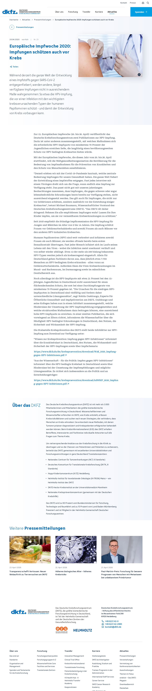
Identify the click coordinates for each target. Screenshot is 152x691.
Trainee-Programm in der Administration (102, 671)
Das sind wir (14, 656)
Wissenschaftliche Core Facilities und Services (46, 665)
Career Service (98, 680)
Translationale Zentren (46, 670)
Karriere (96, 651)
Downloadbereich (127, 684)
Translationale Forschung (75, 667)
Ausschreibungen (126, 670)
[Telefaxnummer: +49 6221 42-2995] (111, 624)
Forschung (42, 651)
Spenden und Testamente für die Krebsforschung (20, 671)
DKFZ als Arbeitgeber (100, 659)
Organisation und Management (16, 665)
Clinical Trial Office (72, 659)
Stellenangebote (99, 656)
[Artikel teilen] (14, 66)
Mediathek (124, 688)
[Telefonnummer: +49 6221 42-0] (111, 621)
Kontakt (123, 2)
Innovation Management (74, 656)
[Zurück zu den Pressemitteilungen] (22, 27)
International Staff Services (103, 676)
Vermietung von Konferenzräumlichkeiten (130, 665)
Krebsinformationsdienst (75, 663)
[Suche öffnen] (148, 3)
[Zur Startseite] (22, 11)
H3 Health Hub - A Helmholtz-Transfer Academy (72, 680)
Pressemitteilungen (128, 656)
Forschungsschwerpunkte (47, 656)
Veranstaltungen (126, 659)
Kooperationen (70, 687)
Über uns (14, 651)
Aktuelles (124, 651)
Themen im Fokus (127, 674)
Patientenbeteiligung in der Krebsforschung (76, 672)
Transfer (68, 651)
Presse (133, 2)
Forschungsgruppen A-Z (46, 659)
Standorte (14, 659)
